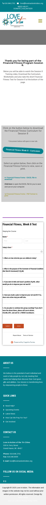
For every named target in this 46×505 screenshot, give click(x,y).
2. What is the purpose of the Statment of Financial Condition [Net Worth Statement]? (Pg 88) (23, 270)
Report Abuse (17, 335)
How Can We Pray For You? (15, 418)
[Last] (33, 241)
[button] (23, 178)
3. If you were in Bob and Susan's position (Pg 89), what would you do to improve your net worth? (21, 283)
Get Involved (9, 422)
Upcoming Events (11, 410)
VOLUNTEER (27, 9)
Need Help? (9, 406)
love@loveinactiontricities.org (21, 461)
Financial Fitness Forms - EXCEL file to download (21, 178)
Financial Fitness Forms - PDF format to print (21, 195)
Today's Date (10, 247)
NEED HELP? (23, 7)
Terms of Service (28, 335)
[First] (12, 241)
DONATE (17, 9)
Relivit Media (23, 497)
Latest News (9, 414)
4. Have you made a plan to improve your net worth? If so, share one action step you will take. (22, 296)
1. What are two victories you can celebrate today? (19, 258)
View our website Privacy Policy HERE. (23, 501)
